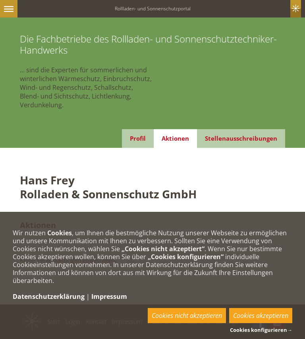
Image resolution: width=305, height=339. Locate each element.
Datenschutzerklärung (49, 296)
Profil (138, 138)
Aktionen (175, 138)
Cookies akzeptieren (260, 315)
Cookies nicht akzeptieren (187, 315)
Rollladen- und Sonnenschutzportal (153, 8)
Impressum (109, 296)
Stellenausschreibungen (241, 138)
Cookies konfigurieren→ (261, 329)
